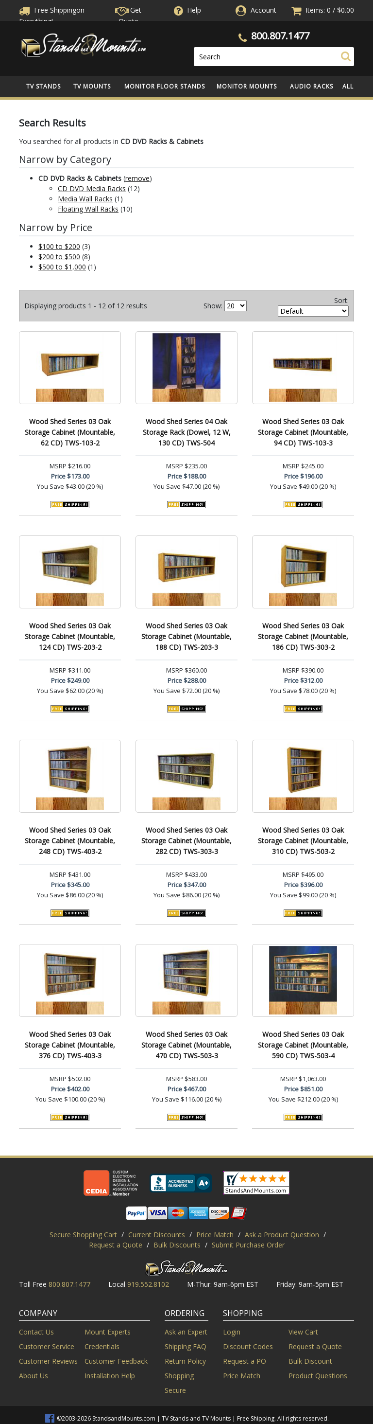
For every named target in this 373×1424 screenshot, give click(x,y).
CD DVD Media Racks (92, 188)
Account (263, 10)
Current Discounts (156, 1234)
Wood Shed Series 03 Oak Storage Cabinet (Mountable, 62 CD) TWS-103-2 (70, 432)
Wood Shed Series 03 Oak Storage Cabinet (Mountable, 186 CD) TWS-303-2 (303, 636)
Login (231, 1331)
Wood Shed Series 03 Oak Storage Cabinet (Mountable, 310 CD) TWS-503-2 (303, 840)
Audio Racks (311, 86)
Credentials (102, 1346)
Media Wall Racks (85, 198)
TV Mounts (92, 86)
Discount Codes (248, 1346)
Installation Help (110, 1375)
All (348, 86)
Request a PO (244, 1361)
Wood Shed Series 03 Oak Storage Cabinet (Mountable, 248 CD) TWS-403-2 (70, 840)
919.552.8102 (148, 1284)
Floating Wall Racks (88, 209)
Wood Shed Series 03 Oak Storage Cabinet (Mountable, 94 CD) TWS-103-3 (303, 432)
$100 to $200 (59, 246)
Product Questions (317, 1375)
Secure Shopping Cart (83, 1234)
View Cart (303, 1331)
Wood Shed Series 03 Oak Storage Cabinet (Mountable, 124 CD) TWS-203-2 (70, 636)
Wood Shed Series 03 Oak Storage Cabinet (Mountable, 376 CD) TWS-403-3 (70, 1045)
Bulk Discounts (177, 1244)
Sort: (341, 300)
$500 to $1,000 (62, 266)
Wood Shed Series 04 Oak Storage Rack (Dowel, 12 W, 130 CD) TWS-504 (187, 432)
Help (186, 10)
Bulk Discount (310, 1361)
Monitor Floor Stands (164, 86)
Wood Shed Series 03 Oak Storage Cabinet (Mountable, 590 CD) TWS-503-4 (303, 1045)
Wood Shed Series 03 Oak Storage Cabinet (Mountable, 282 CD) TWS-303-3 (186, 840)
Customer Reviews (48, 1361)
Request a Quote (115, 1244)
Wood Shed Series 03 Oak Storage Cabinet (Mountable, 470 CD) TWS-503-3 (186, 1045)
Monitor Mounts (247, 86)
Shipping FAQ (185, 1346)
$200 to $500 (59, 256)
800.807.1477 (280, 36)
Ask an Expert (186, 1331)
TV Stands (43, 86)
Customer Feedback (116, 1361)
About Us (33, 1375)
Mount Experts (108, 1331)
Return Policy (185, 1361)
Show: (212, 305)
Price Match (215, 1234)
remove (137, 178)
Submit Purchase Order (248, 1244)
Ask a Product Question (282, 1234)
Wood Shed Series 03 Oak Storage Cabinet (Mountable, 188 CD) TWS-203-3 (186, 636)
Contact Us (36, 1331)
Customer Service (46, 1346)
